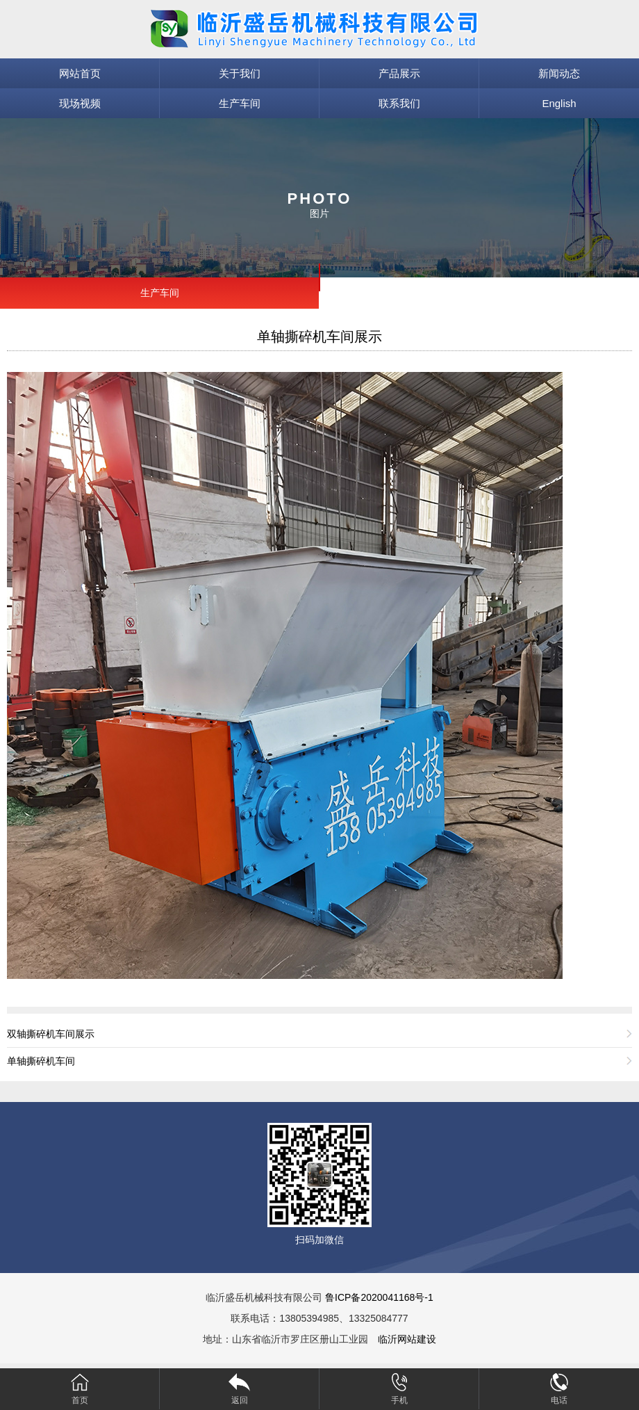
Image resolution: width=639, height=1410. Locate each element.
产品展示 (399, 73)
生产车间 (239, 103)
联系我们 (399, 103)
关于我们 (239, 73)
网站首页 (80, 73)
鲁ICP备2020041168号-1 (379, 1297)
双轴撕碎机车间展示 (50, 1033)
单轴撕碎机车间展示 (319, 336)
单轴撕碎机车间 (41, 1061)
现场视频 (80, 103)
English (559, 103)
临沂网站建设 (407, 1339)
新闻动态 (559, 73)
